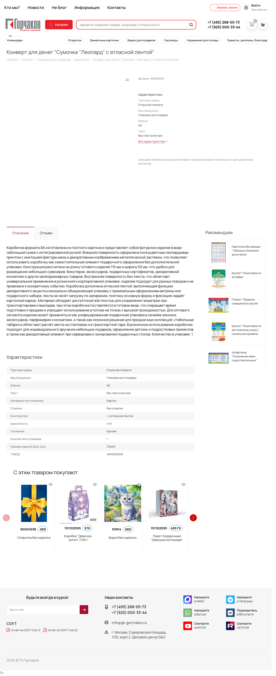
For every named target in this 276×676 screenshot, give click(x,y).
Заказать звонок (225, 7)
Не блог (59, 7)
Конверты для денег (45, 40)
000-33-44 (223, 27)
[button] (193, 517)
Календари (14, 40)
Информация (87, 7)
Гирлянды (171, 40)
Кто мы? (12, 7)
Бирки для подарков (141, 40)
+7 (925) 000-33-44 (129, 612)
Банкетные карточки (104, 40)
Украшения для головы (202, 40)
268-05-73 (223, 22)
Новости (36, 7)
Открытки (75, 40)
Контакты (116, 7)
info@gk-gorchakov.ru (129, 622)
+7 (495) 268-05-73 (129, 606)
